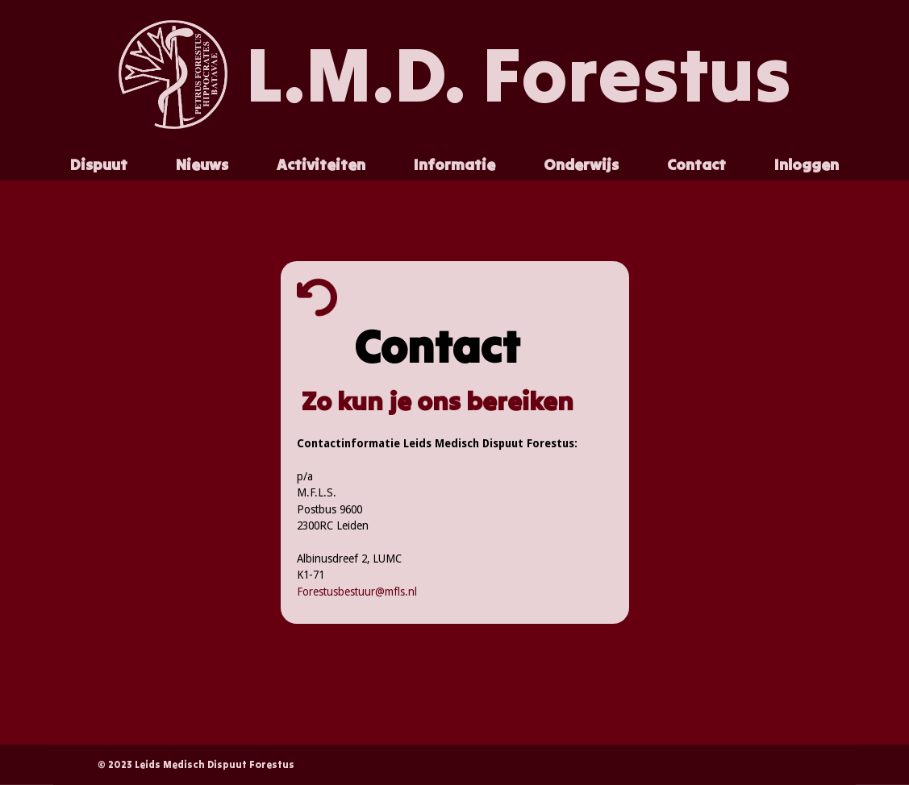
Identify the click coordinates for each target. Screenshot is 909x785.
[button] (99, 165)
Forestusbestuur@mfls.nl (357, 591)
